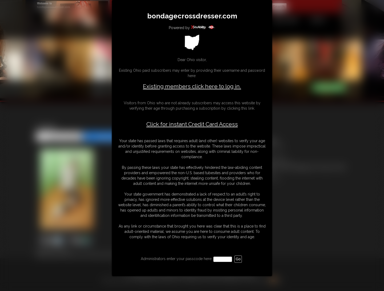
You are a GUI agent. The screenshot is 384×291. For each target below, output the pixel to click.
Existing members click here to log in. (192, 86)
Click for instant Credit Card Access (192, 124)
